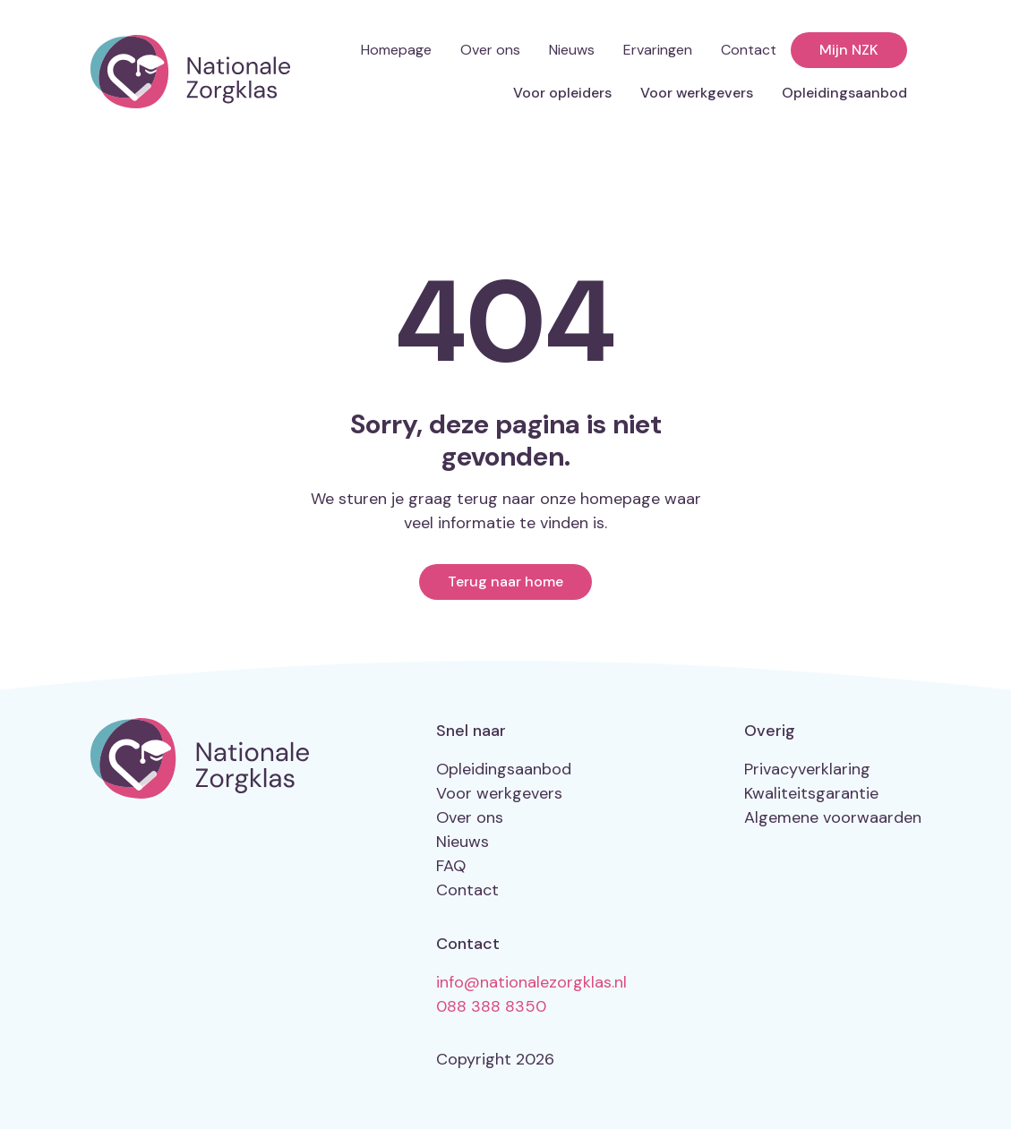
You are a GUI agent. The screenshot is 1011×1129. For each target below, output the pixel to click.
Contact (748, 49)
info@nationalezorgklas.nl (531, 982)
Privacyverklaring (807, 769)
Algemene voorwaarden (832, 817)
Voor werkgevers (696, 92)
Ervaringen (657, 49)
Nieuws (572, 49)
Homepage (396, 49)
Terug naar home (505, 581)
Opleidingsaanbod (844, 92)
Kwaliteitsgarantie (811, 793)
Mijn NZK (848, 49)
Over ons (490, 49)
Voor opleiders (562, 92)
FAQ (451, 866)
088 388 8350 (491, 1006)
